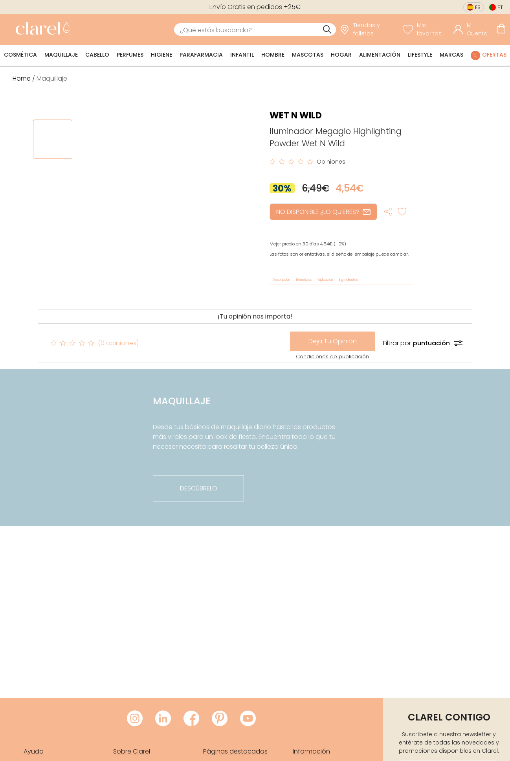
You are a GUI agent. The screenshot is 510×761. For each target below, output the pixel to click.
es (478, 7)
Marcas (451, 55)
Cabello (97, 55)
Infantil (242, 55)
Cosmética (20, 55)
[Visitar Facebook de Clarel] (191, 719)
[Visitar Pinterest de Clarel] (219, 719)
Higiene (161, 55)
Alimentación (379, 55)
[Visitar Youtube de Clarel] (248, 719)
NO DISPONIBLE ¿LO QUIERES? (323, 211)
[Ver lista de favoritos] (426, 29)
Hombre (272, 55)
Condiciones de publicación (332, 356)
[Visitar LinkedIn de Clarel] (163, 719)
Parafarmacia (201, 55)
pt (500, 7)
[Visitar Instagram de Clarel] (135, 719)
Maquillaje (61, 55)
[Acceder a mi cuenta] (473, 29)
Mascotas (307, 55)
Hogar (341, 55)
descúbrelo (198, 488)
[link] (41, 29)
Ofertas (494, 55)
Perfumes (130, 55)
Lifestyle (420, 55)
